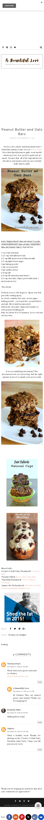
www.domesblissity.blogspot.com (15, 588)
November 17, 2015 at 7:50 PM (17, 667)
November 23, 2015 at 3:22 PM (23, 691)
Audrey (10, 728)
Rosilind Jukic (14, 710)
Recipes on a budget (17, 635)
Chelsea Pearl (14, 664)
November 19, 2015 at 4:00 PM (17, 731)
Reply (40, 682)
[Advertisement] (22, 22)
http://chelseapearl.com (18, 676)
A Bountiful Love (21, 688)
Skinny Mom (36, 149)
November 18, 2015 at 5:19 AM (17, 713)
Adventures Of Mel (32, 585)
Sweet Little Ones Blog (26, 577)
